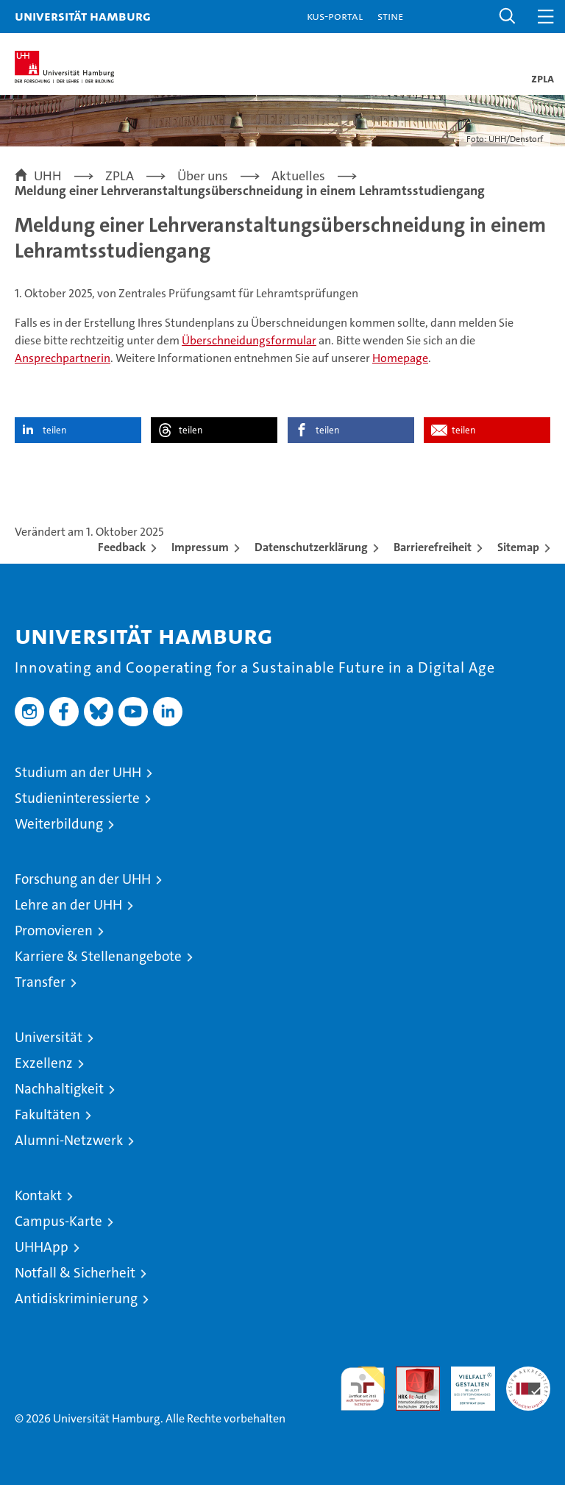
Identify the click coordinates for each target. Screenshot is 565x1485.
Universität (48, 1037)
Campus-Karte (58, 1221)
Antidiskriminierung (76, 1298)
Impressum (200, 547)
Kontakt (38, 1195)
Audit (410, 1374)
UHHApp (41, 1247)
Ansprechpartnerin (62, 358)
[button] (507, 16)
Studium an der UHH (78, 772)
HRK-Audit (465, 1382)
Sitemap (518, 547)
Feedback (122, 547)
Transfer (40, 982)
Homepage (400, 358)
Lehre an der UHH (68, 905)
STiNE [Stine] (390, 16)
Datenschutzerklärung (311, 547)
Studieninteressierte (77, 798)
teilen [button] (54, 430)
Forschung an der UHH (83, 879)
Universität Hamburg (83, 16)
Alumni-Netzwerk (69, 1140)
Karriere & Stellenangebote (98, 956)
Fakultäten (47, 1114)
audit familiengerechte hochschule (363, 1389)
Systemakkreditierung (528, 1374)
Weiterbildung (59, 824)
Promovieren (54, 930)
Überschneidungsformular (249, 340)
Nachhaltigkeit (59, 1089)
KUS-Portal (335, 16)
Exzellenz (44, 1063)
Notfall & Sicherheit (75, 1273)
